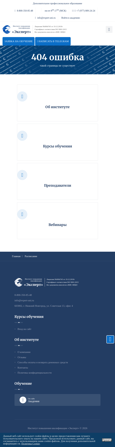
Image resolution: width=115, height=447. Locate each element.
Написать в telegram (53, 41)
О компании (24, 352)
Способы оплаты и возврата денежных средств (43, 362)
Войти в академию (70, 18)
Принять (107, 440)
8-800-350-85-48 (24, 10)
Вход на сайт (24, 329)
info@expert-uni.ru (45, 18)
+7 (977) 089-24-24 (83, 10)
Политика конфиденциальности (35, 372)
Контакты (23, 367)
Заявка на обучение (18, 41)
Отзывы (22, 357)
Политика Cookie (30, 443)
